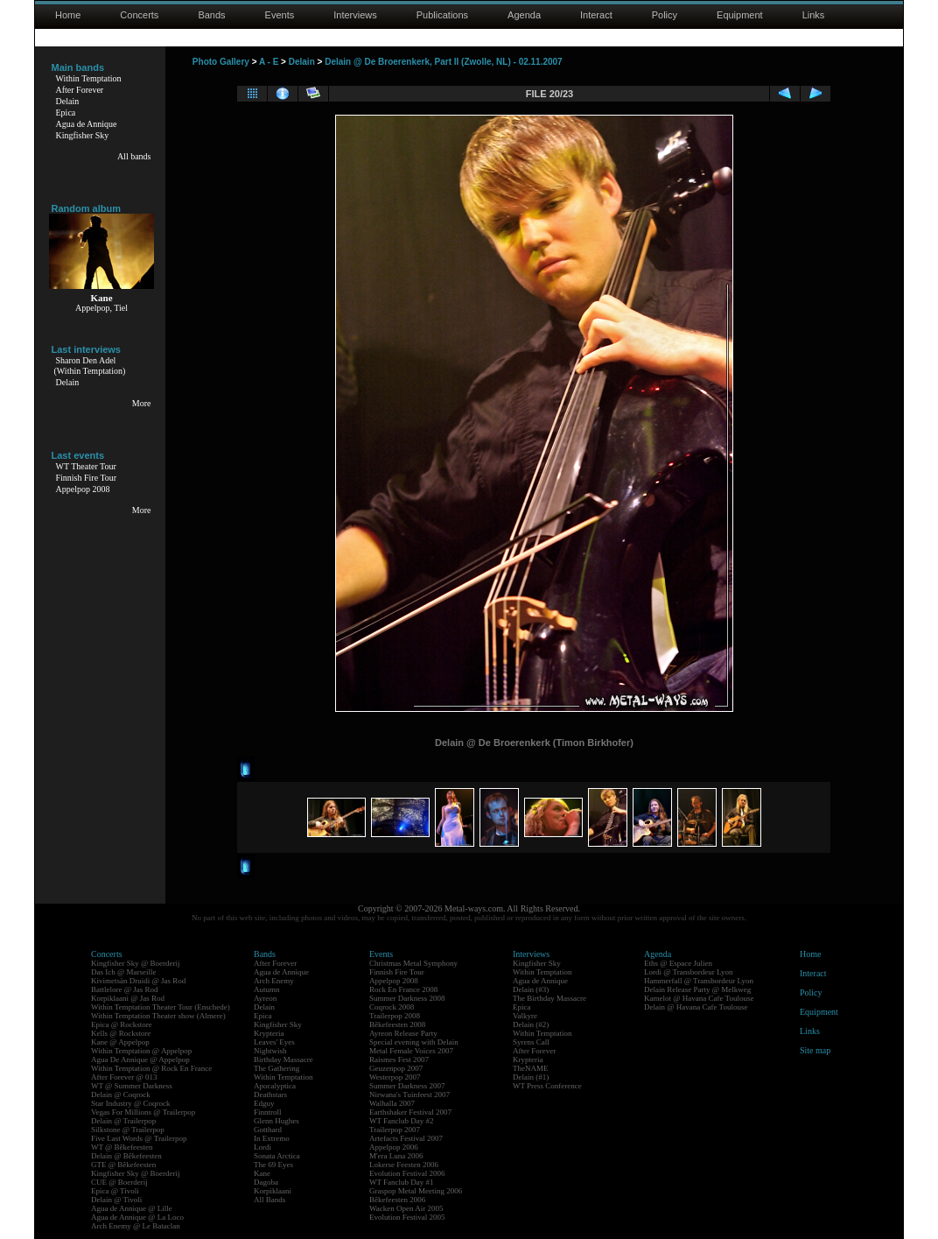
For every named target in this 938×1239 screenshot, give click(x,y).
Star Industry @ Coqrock (131, 1103)
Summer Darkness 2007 (407, 1085)
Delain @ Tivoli (116, 1199)
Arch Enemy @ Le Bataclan (135, 1225)
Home (67, 15)
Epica (66, 112)
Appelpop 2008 (83, 489)
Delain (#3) (531, 989)
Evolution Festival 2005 (407, 1217)
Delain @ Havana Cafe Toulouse (695, 1007)
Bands (211, 15)
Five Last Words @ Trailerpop (138, 1138)
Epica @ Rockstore (121, 1024)
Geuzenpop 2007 (396, 1068)
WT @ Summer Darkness (131, 1085)
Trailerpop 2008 (394, 1015)
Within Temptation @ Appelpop (141, 1050)
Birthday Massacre (283, 1059)
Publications (442, 15)
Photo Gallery (220, 62)
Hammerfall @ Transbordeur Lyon (698, 980)
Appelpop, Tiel (101, 308)
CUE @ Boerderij (119, 1182)
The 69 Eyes (273, 1164)
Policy (664, 15)
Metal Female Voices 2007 (411, 1050)
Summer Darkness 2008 (407, 998)
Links (813, 15)
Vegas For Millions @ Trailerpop (143, 1112)
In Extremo (272, 1138)
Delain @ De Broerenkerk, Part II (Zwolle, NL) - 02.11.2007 (444, 62)
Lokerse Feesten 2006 (403, 1164)
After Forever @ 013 (124, 1077)
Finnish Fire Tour (86, 477)
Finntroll (268, 1112)
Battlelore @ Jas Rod (124, 989)
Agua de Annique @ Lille (131, 1208)
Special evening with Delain (413, 1042)
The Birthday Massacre (549, 998)
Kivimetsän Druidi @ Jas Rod (138, 980)
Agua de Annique (86, 124)
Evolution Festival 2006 (407, 1173)
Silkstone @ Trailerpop (127, 1129)
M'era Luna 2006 (396, 1155)
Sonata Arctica (277, 1155)
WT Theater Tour (86, 466)
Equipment (740, 15)
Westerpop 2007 (395, 1077)
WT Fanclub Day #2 (401, 1120)
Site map (815, 1050)
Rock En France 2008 (403, 989)
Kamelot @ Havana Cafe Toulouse (698, 998)
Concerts (139, 15)
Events (280, 15)
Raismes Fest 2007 (399, 1059)
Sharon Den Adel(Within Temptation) (90, 366)
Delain (68, 101)
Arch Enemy (274, 980)
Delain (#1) (531, 1077)
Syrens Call (531, 1042)
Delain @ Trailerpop (123, 1120)
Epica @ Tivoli (115, 1190)
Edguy (264, 1103)
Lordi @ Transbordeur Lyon (688, 972)
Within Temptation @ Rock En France (151, 1068)
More (141, 403)
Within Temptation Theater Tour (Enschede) (160, 1007)
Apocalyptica (275, 1085)
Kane (262, 1173)
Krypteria (269, 1033)
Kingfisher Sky (82, 135)
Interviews (355, 15)
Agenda (524, 15)
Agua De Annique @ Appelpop (140, 1059)
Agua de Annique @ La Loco (137, 1217)
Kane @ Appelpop (120, 1042)
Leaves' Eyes (274, 1042)
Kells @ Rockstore (120, 1033)
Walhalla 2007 (392, 1103)
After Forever (80, 90)
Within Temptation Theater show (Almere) (158, 1015)
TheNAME (531, 1068)
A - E (268, 62)
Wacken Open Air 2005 (406, 1208)
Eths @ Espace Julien (678, 963)
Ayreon (265, 998)
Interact (596, 15)
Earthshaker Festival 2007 (410, 1112)
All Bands (269, 1199)
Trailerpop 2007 (394, 1129)
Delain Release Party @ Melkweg (697, 989)
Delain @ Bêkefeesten (126, 1155)
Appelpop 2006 (393, 1147)
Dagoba (266, 1182)
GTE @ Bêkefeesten (123, 1164)
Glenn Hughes (276, 1120)
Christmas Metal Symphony (413, 963)
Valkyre (525, 1015)
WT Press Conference (547, 1085)
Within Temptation (89, 78)
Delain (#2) (531, 1024)
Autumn (267, 989)
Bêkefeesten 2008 (397, 1024)
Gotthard (268, 1129)
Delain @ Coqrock (120, 1094)
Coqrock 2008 (391, 1007)
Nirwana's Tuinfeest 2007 (409, 1094)
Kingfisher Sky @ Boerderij (135, 963)
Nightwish (270, 1050)
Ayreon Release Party (403, 1033)
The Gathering (276, 1068)
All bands (134, 156)
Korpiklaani (272, 1190)
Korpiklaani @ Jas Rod (127, 998)
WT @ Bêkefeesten (122, 1147)
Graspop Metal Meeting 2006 (415, 1190)
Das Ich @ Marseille (124, 972)
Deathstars (270, 1094)
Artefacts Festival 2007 (406, 1138)
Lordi (262, 1147)
